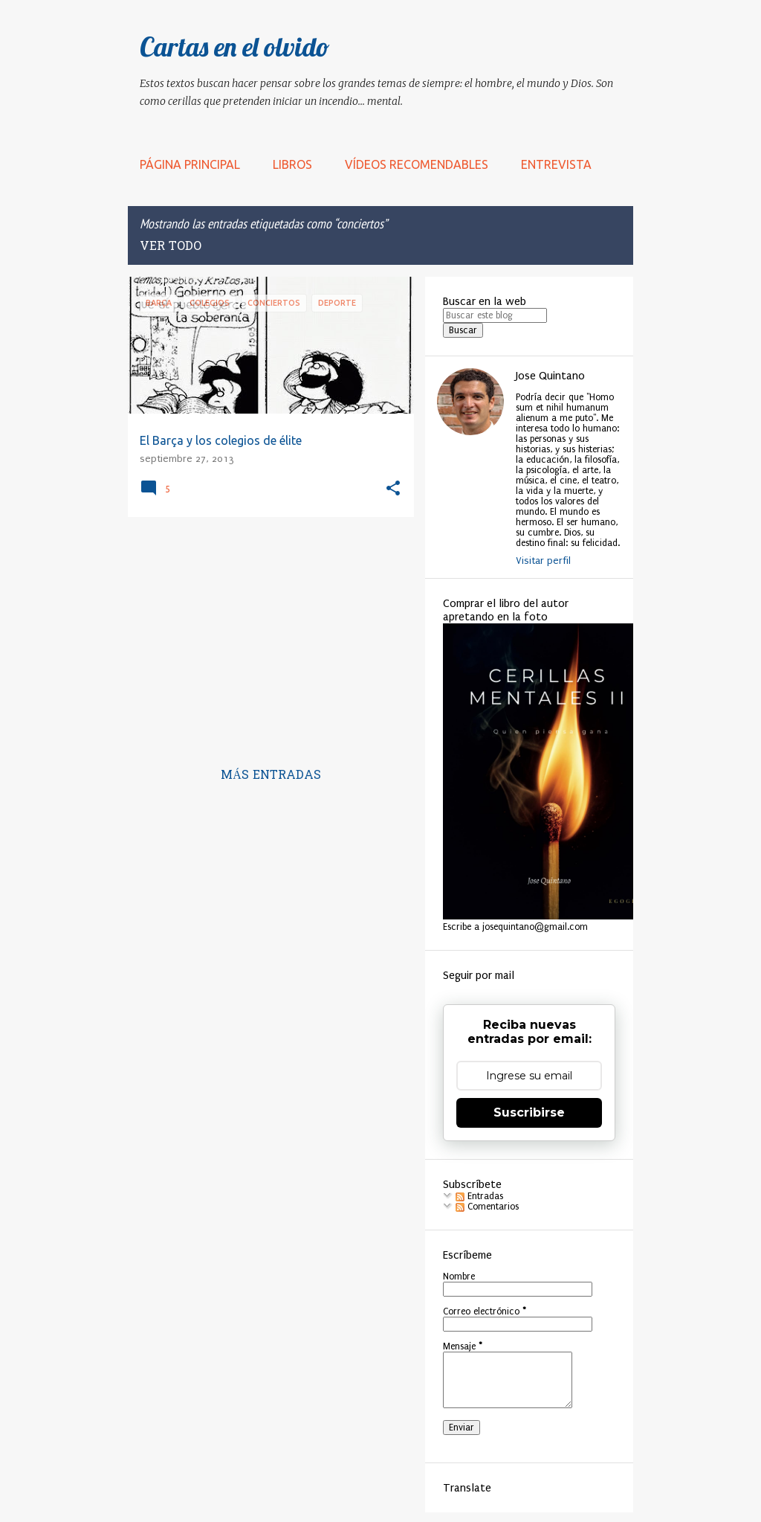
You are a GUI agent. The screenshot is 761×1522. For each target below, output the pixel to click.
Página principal (190, 164)
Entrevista (556, 164)
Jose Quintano (550, 375)
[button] (393, 489)
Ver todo (170, 247)
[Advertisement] (265, 632)
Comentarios (487, 1206)
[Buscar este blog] (495, 315)
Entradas (479, 1196)
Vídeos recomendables (416, 164)
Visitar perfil (543, 560)
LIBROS (292, 164)
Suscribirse (529, 1112)
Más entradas (271, 776)
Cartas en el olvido (235, 46)
